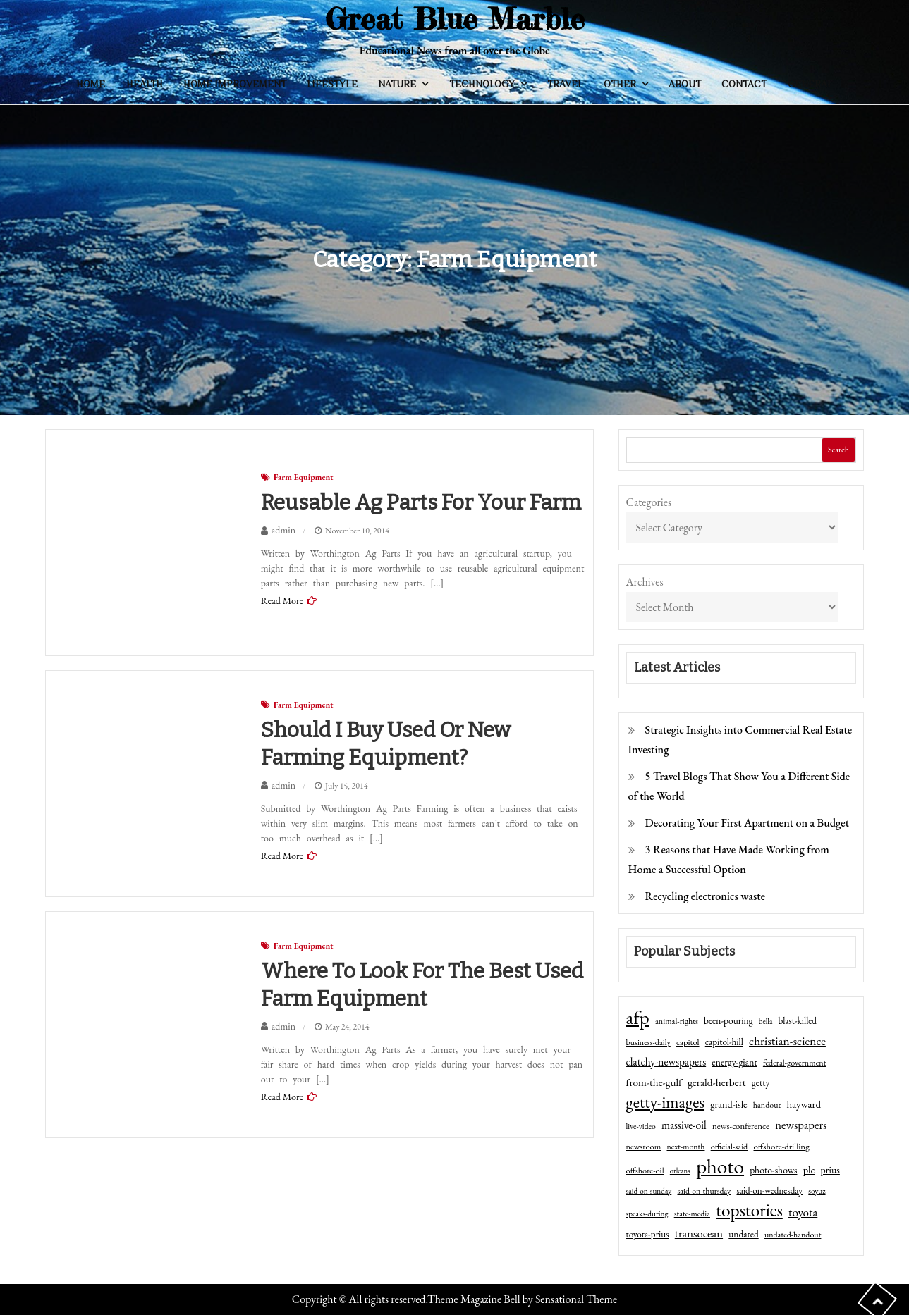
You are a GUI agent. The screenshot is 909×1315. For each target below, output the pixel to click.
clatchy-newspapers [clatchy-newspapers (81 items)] (666, 1061)
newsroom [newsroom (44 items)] (643, 1146)
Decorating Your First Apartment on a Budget (747, 822)
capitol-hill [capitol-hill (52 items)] (724, 1042)
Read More (282, 600)
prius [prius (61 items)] (830, 1169)
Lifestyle (332, 83)
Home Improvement (234, 83)
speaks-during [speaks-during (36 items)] (647, 1213)
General (810, 83)
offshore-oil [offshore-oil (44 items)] (645, 1170)
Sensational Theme (576, 1299)
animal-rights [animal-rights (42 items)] (676, 1021)
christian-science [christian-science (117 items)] (787, 1040)
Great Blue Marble (455, 19)
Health (144, 83)
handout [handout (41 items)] (767, 1105)
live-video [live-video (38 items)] (641, 1125)
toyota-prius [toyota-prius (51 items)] (647, 1234)
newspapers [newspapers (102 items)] (800, 1124)
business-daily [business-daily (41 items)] (648, 1042)
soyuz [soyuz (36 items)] (816, 1191)
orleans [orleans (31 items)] (680, 1170)
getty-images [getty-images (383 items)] (665, 1102)
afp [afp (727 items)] (637, 1017)
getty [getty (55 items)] (761, 1082)
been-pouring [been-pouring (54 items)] (728, 1020)
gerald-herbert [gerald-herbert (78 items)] (716, 1082)
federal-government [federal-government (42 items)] (794, 1062)
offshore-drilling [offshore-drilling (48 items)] (782, 1146)
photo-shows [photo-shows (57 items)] (773, 1169)
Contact (744, 83)
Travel (565, 83)
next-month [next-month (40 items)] (685, 1146)
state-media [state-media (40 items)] (692, 1213)
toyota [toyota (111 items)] (802, 1212)
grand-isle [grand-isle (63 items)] (728, 1104)
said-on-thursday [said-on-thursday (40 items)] (704, 1191)
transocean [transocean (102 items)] (699, 1233)
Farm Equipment (304, 477)
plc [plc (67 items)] (809, 1169)
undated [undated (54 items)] (743, 1234)
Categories (649, 502)
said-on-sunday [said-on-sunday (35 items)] (649, 1191)
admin (283, 530)
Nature (397, 83)
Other (620, 83)
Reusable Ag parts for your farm (421, 502)
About (685, 83)
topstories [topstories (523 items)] (749, 1211)
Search (838, 449)
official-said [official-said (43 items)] (729, 1146)
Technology (482, 83)
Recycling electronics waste (705, 896)
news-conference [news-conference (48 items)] (740, 1126)
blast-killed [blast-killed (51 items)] (798, 1021)
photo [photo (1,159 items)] (720, 1166)
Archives (645, 581)
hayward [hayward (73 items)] (803, 1104)
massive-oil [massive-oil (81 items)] (684, 1125)
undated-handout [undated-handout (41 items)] (793, 1234)
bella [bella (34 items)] (766, 1021)
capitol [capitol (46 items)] (688, 1042)
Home (90, 83)
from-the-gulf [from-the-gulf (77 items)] (654, 1082)
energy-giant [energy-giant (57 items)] (734, 1062)
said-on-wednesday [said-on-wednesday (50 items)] (769, 1191)
